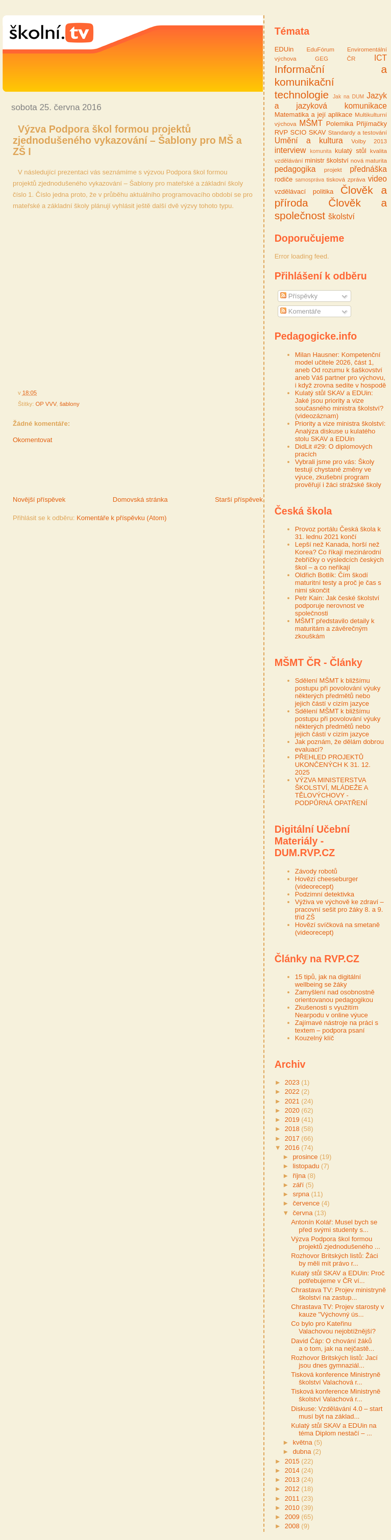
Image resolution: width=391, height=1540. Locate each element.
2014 (293, 1470)
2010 (293, 1507)
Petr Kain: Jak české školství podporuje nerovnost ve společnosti (337, 605)
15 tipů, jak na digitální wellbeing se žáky (328, 980)
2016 (293, 1147)
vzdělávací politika (304, 191)
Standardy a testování (357, 132)
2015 (293, 1461)
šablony (70, 404)
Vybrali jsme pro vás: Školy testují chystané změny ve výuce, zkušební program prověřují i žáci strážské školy (338, 473)
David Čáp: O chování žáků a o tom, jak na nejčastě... (332, 1344)
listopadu (306, 1166)
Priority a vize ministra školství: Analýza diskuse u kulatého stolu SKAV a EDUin (340, 431)
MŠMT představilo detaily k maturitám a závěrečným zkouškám (335, 628)
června (303, 1213)
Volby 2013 (369, 141)
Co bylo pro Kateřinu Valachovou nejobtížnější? (333, 1327)
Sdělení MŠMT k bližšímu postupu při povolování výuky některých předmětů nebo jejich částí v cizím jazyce (338, 692)
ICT (380, 58)
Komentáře (300, 311)
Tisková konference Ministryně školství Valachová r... (335, 1378)
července (306, 1203)
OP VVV (46, 404)
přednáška (368, 169)
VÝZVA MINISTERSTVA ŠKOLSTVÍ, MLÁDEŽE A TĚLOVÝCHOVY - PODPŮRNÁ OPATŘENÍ (331, 791)
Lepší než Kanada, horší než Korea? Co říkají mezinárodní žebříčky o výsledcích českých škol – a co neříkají (339, 556)
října (299, 1175)
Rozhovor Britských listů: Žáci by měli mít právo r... (334, 1259)
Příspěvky (298, 296)
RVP (281, 132)
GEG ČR (335, 58)
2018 (293, 1129)
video (377, 178)
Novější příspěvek (39, 499)
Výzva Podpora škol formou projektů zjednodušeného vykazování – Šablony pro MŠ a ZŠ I (127, 140)
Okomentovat (32, 440)
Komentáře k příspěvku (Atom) (121, 518)
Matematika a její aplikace (314, 114)
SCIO (298, 132)
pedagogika (295, 169)
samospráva (309, 180)
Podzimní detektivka (324, 894)
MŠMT (311, 123)
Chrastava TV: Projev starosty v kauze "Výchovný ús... (337, 1310)
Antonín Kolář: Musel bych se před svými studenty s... (334, 1226)
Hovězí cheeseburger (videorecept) (326, 882)
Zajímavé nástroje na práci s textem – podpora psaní (336, 1026)
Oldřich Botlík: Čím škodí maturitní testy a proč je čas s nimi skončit (338, 582)
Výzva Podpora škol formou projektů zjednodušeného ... (335, 1242)
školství (341, 216)
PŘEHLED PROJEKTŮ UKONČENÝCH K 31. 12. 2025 (333, 764)
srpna (301, 1194)
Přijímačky (371, 123)
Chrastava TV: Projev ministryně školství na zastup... (338, 1293)
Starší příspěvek (239, 499)
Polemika (339, 123)
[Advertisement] (122, 472)
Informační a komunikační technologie (331, 81)
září (298, 1185)
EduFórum (321, 49)
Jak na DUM (348, 96)
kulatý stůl (350, 151)
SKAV (317, 132)
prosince (306, 1157)
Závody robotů (316, 871)
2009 (293, 1517)
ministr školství (327, 160)
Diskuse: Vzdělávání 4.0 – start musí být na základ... (336, 1412)
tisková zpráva (346, 179)
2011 (293, 1498)
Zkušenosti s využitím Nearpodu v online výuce (331, 1011)
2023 (293, 1082)
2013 (293, 1479)
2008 (293, 1526)
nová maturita (369, 160)
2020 (293, 1110)
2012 (293, 1489)
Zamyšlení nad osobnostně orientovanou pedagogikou (335, 996)
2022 (293, 1091)
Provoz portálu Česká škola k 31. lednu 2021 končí (338, 533)
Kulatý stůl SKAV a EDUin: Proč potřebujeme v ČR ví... (337, 1277)
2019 (293, 1119)
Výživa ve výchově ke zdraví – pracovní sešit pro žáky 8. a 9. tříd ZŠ (339, 909)
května (303, 1442)
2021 (293, 1101)
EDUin (284, 49)
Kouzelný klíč (314, 1038)
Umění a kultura (309, 140)
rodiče (283, 179)
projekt (333, 169)
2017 (293, 1138)
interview (290, 150)
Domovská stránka (140, 499)
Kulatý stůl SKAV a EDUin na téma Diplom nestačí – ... (333, 1429)
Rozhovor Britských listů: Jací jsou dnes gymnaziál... (334, 1361)
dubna (302, 1451)
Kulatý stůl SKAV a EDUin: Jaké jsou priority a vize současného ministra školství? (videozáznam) (339, 404)
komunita (320, 151)
